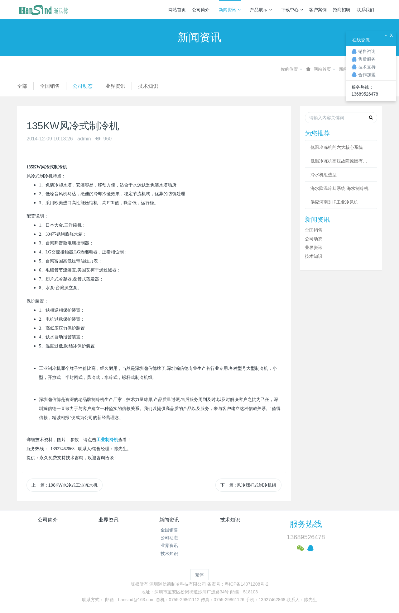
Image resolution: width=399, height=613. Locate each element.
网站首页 (177, 9)
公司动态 (83, 86)
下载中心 (292, 9)
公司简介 (200, 9)
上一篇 (64, 485)
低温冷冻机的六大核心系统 (336, 147)
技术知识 (148, 86)
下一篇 (248, 485)
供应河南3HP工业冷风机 (334, 202)
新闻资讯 (230, 9)
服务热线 (306, 524)
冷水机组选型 (323, 174)
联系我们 (365, 9)
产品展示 (261, 9)
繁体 (199, 574)
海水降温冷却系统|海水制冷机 (339, 188)
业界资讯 (115, 86)
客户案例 (318, 9)
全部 (22, 86)
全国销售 (50, 86)
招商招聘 (341, 9)
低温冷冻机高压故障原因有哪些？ (341, 160)
